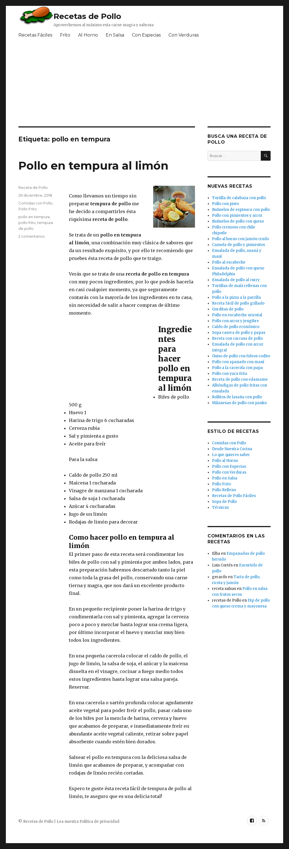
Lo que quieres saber (231, 454)
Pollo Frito (27, 209)
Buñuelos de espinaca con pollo (241, 209)
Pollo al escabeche (228, 262)
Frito (65, 35)
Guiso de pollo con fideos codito (241, 356)
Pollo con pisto (225, 203)
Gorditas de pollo (228, 309)
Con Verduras (183, 35)
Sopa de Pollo (224, 501)
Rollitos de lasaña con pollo (237, 397)
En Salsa (115, 35)
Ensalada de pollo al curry (236, 280)
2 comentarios (31, 236)
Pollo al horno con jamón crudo (240, 239)
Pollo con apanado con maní (238, 362)
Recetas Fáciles (35, 35)
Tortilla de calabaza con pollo (239, 198)
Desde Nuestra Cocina (232, 449)
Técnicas (220, 507)
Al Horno (88, 35)
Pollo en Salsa (224, 478)
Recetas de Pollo (87, 16)
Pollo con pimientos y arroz (237, 215)
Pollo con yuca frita (229, 373)
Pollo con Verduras (229, 472)
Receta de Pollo (33, 187)
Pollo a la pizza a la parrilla (236, 297)
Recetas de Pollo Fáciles (234, 495)
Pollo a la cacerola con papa (237, 367)
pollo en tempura (34, 216)
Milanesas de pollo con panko (239, 403)
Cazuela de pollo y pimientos (238, 244)
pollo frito (27, 222)
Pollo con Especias (229, 466)
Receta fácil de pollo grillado (238, 303)
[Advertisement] (111, 361)
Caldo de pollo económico (235, 326)
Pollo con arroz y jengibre (235, 321)
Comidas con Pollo (35, 203)
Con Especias (146, 35)
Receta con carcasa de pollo (237, 338)
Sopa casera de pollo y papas (238, 332)
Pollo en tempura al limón (93, 165)
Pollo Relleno (224, 490)
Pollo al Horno (225, 460)
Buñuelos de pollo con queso (238, 221)
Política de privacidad (99, 821)
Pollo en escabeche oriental (237, 315)
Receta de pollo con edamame (240, 379)
